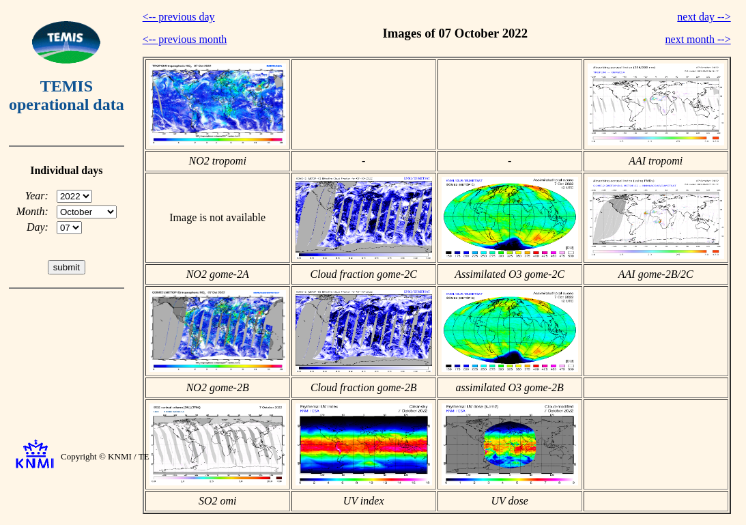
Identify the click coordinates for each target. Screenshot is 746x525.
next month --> (698, 39)
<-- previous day (179, 17)
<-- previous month (185, 39)
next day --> (703, 17)
